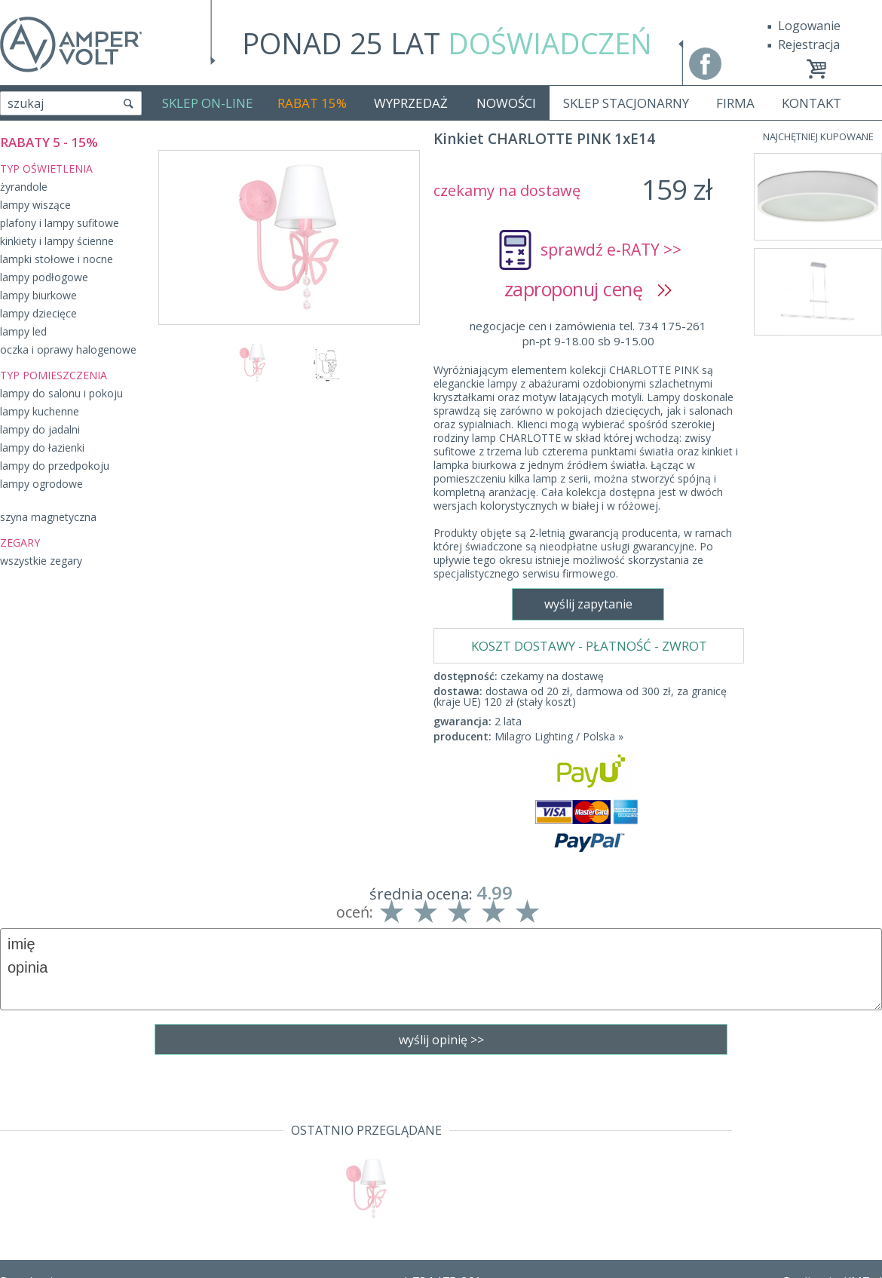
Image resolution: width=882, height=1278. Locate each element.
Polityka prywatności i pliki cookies (97, 1190)
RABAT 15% (312, 103)
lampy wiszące (35, 205)
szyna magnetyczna (48, 517)
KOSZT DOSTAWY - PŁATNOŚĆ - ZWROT (589, 373)
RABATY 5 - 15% (49, 142)
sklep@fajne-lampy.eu (437, 1168)
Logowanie (809, 25)
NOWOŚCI (506, 103)
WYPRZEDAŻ (411, 103)
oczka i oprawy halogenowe (68, 349)
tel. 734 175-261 (437, 1147)
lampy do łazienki (42, 447)
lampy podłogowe (44, 277)
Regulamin (30, 1147)
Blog (13, 1233)
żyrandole (23, 186)
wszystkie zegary (41, 560)
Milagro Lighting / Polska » (559, 464)
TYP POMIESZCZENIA (53, 375)
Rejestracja (809, 44)
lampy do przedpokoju (54, 465)
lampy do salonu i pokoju (61, 393)
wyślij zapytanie (288, 702)
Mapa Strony (36, 1255)
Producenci (31, 1211)
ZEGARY (20, 542)
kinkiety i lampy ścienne (57, 241)
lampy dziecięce (38, 313)
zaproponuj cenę (588, 289)
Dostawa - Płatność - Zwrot (77, 1168)
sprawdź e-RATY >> (611, 249)
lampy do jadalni (40, 429)
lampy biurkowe (38, 295)
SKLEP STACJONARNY (626, 103)
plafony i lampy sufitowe (59, 223)
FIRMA (735, 103)
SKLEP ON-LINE (207, 103)
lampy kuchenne (39, 411)
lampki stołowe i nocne (56, 259)
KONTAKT (811, 103)
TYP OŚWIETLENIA (46, 168)
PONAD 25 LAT (447, 43)
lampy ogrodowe (41, 484)
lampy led (23, 331)
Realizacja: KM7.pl (832, 1147)
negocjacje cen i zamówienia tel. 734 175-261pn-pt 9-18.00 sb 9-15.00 (588, 333)
